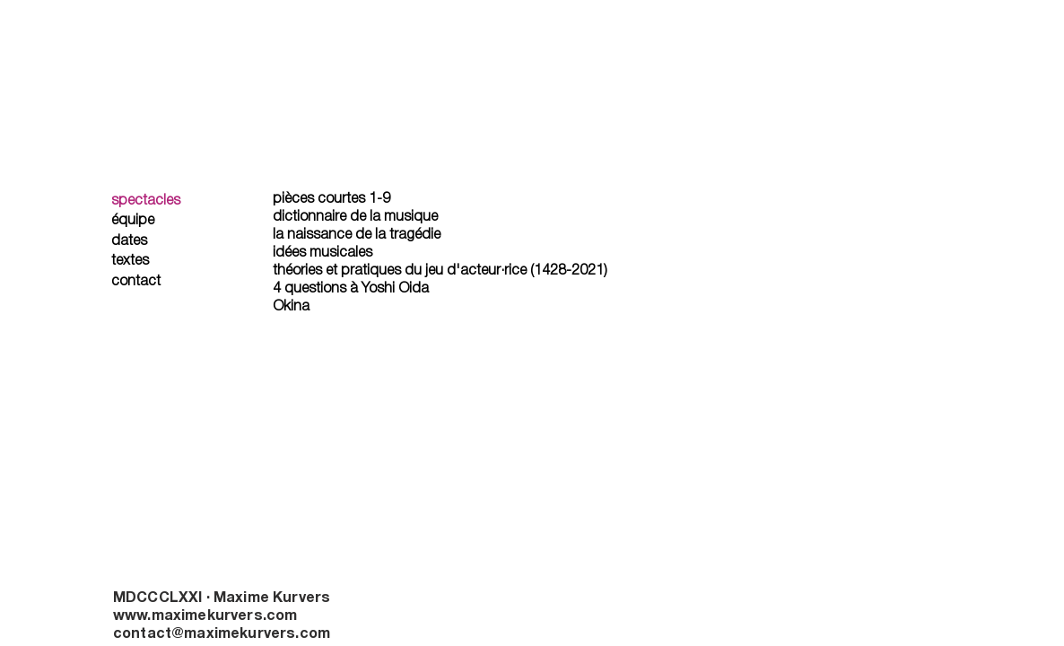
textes (130, 261)
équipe (132, 220)
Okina (291, 307)
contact (136, 281)
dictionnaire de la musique (355, 217)
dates (129, 241)
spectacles (145, 201)
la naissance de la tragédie (356, 235)
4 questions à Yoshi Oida (351, 289)
